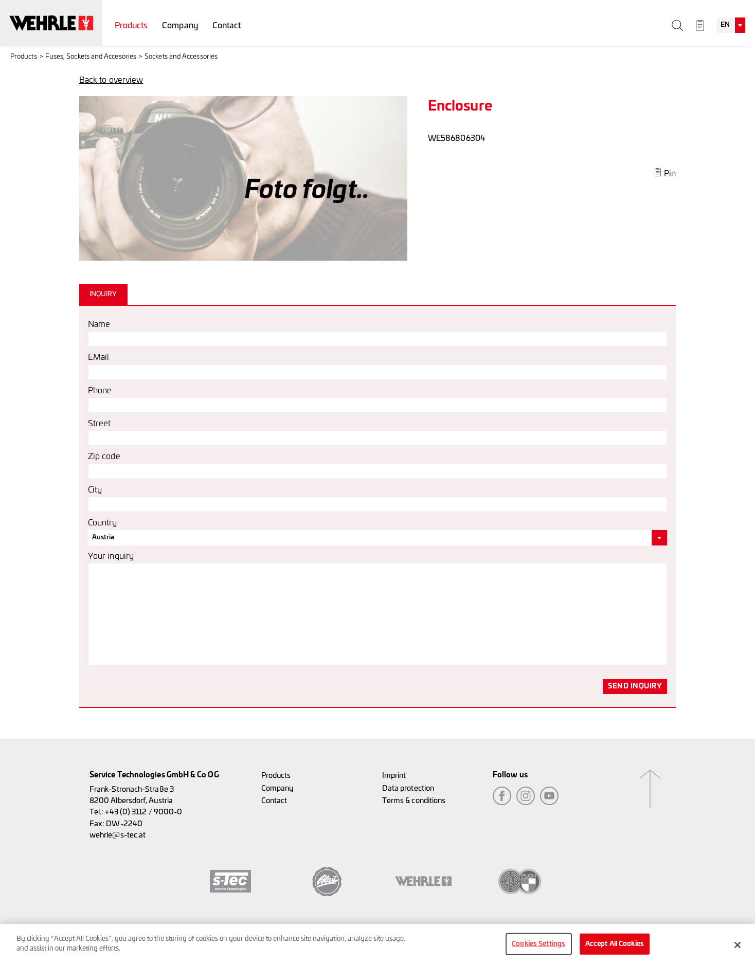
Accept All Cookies (614, 947)
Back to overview (111, 80)
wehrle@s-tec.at (117, 835)
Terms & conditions (413, 801)
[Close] (737, 948)
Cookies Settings (538, 947)
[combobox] (730, 25)
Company (180, 26)
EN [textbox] (725, 25)
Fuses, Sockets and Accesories (90, 56)
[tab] (104, 294)
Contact (226, 26)
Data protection (408, 788)
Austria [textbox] (103, 537)
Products (131, 26)
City (95, 490)
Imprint (394, 775)
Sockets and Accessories (181, 56)
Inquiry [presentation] (103, 294)
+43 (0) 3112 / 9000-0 (143, 812)
